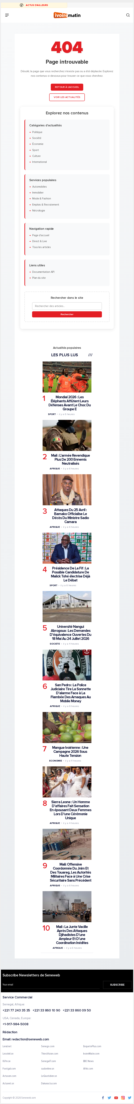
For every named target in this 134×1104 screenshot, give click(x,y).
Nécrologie (38, 210)
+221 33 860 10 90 (46, 1010)
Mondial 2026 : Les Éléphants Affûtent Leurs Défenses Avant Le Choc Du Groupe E (70, 403)
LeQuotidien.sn (49, 1076)
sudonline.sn (47, 1068)
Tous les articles (41, 247)
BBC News (88, 1061)
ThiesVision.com (49, 1054)
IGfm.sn (6, 1061)
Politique (37, 132)
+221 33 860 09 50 (77, 1010)
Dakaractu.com (49, 1083)
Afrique (55, 468)
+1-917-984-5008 (15, 1024)
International (39, 162)
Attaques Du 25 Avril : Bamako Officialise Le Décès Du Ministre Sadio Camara (70, 516)
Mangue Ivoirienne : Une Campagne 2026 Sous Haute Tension (70, 751)
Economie (55, 760)
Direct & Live (39, 241)
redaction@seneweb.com (30, 1039)
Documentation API (43, 272)
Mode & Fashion (41, 198)
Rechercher (67, 314)
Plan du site (39, 278)
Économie (37, 144)
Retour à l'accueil (67, 87)
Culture (36, 156)
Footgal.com (9, 1068)
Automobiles (39, 186)
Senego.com (47, 1046)
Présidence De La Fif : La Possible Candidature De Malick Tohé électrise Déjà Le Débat (70, 574)
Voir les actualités (67, 97)
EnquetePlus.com (92, 1046)
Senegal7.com (48, 1061)
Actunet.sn (8, 1083)
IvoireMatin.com (91, 1054)
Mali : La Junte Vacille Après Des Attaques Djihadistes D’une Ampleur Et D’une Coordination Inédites (72, 935)
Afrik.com (88, 1068)
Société (36, 138)
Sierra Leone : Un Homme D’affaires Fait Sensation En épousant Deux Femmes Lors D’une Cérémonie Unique (70, 810)
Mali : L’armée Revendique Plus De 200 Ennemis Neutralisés (70, 460)
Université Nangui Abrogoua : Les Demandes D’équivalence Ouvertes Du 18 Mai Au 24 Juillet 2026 (70, 633)
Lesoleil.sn (8, 1054)
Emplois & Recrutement (45, 204)
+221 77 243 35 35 (16, 1010)
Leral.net (7, 1046)
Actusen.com (9, 1076)
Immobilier (38, 192)
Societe (55, 643)
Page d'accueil (40, 235)
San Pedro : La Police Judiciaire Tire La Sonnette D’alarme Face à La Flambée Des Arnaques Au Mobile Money (71, 693)
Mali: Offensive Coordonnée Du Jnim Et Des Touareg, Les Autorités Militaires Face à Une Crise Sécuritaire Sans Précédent (70, 872)
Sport (35, 150)
